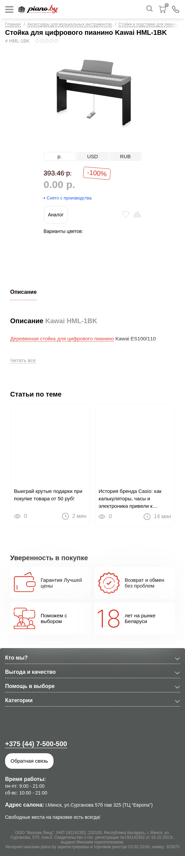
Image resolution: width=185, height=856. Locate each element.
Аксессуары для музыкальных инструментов (69, 24)
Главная (13, 24)
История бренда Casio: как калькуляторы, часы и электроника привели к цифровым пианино (130, 499)
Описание (23, 292)
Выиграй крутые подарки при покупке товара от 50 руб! (48, 494)
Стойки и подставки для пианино (150, 24)
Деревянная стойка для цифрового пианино (62, 338)
